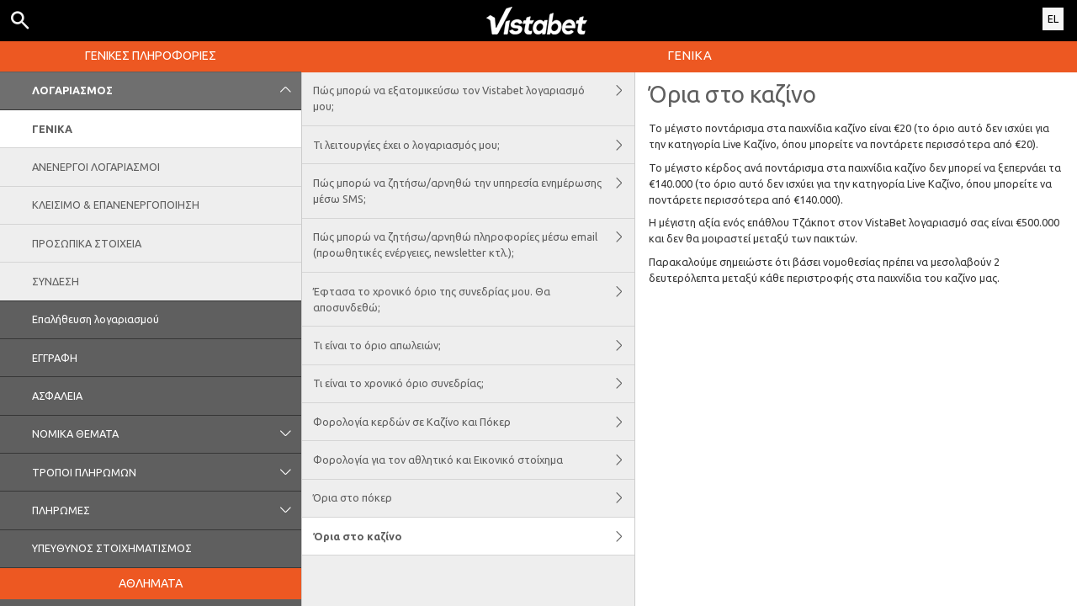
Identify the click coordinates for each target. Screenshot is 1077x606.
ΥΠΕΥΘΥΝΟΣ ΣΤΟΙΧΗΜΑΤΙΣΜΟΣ (112, 548)
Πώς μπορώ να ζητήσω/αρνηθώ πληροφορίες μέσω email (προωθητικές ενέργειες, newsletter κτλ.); (473, 245)
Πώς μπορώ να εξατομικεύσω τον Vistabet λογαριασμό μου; (473, 98)
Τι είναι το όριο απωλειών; (473, 345)
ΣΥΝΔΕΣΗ (55, 281)
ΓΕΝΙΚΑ (52, 129)
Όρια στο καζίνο (473, 536)
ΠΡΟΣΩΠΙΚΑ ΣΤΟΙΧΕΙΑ (86, 243)
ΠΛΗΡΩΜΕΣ (166, 510)
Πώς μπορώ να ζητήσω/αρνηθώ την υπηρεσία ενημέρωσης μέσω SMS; (473, 190)
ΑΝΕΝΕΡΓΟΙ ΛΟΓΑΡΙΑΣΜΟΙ (96, 167)
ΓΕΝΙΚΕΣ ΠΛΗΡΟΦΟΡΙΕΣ (150, 55)
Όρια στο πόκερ (473, 498)
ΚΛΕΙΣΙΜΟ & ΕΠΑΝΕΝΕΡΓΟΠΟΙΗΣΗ (115, 204)
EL (1053, 18)
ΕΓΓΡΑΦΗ (54, 358)
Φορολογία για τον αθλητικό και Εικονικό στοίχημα (473, 459)
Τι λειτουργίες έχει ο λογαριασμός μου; (473, 144)
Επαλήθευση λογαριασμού (95, 319)
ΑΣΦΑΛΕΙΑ (57, 395)
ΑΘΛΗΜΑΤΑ (151, 583)
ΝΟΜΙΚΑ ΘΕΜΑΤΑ (166, 434)
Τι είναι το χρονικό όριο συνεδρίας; (473, 383)
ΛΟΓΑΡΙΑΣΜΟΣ (166, 90)
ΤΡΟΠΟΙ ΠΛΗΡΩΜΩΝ (166, 472)
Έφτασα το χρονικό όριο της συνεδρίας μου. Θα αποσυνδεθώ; (473, 299)
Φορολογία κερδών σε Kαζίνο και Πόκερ (473, 421)
